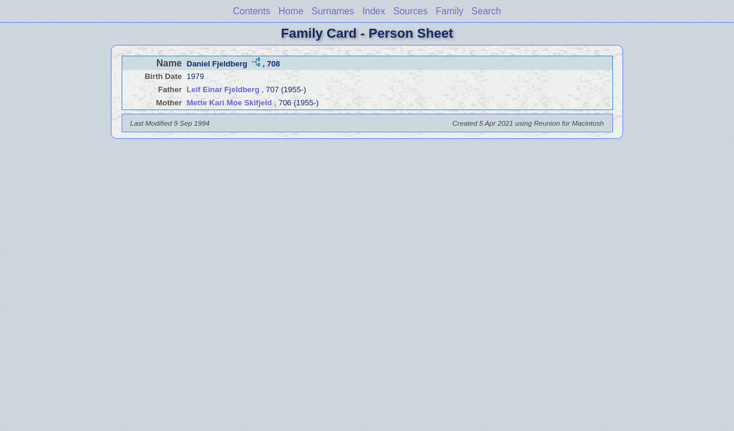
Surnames (333, 11)
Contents (251, 11)
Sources (410, 11)
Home (291, 11)
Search (486, 11)
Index (374, 11)
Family (449, 11)
